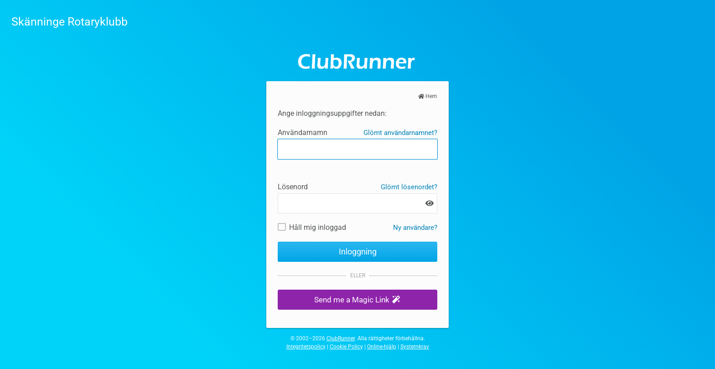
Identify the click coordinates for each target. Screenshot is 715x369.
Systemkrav (414, 346)
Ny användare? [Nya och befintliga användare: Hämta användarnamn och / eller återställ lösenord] (415, 227)
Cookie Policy (346, 346)
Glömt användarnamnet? (400, 133)
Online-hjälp (381, 346)
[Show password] (429, 203)
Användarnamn (302, 132)
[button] (357, 300)
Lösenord (293, 186)
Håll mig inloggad (317, 227)
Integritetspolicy (306, 346)
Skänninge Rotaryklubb (69, 21)
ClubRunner (340, 338)
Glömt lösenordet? (409, 187)
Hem (428, 96)
